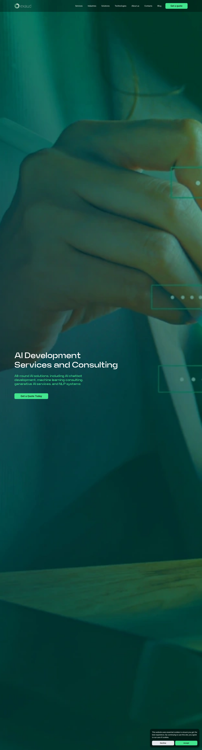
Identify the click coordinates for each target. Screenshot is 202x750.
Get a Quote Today (31, 396)
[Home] (22, 6)
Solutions (105, 6)
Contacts (148, 6)
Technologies (120, 6)
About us (135, 6)
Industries (92, 6)
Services (79, 6)
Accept (186, 743)
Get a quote (176, 6)
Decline (163, 743)
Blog (159, 6)
